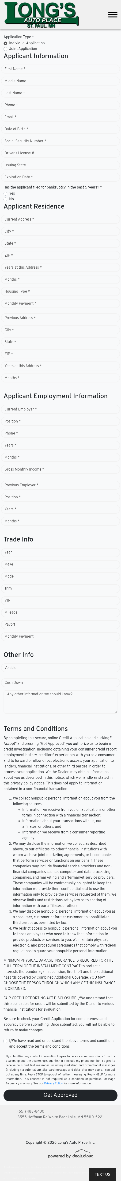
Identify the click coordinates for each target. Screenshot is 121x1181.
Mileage (10, 612)
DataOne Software (78, 1167)
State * (10, 243)
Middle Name (15, 81)
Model (9, 576)
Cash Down (13, 683)
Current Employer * (20, 409)
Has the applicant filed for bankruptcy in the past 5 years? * (53, 187)
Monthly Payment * (20, 303)
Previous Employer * (21, 485)
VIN (7, 600)
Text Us (102, 1175)
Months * (12, 279)
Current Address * (19, 219)
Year (8, 552)
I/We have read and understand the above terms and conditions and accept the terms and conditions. (61, 1044)
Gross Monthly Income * (24, 469)
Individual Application (27, 43)
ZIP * (8, 255)
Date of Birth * (16, 129)
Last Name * (14, 93)
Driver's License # (19, 153)
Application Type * (19, 37)
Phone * (11, 105)
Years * (10, 445)
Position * (12, 421)
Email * (10, 117)
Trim (8, 588)
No (11, 199)
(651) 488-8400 (30, 1111)
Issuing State (15, 165)
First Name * (15, 69)
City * (9, 231)
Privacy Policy (53, 1084)
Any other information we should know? (39, 694)
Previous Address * (20, 318)
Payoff (9, 624)
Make (8, 564)
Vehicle (10, 668)
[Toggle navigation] (113, 14)
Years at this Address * (23, 267)
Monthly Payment (19, 636)
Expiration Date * (18, 177)
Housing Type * (17, 291)
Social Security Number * (25, 141)
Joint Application (23, 49)
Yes (12, 193)
